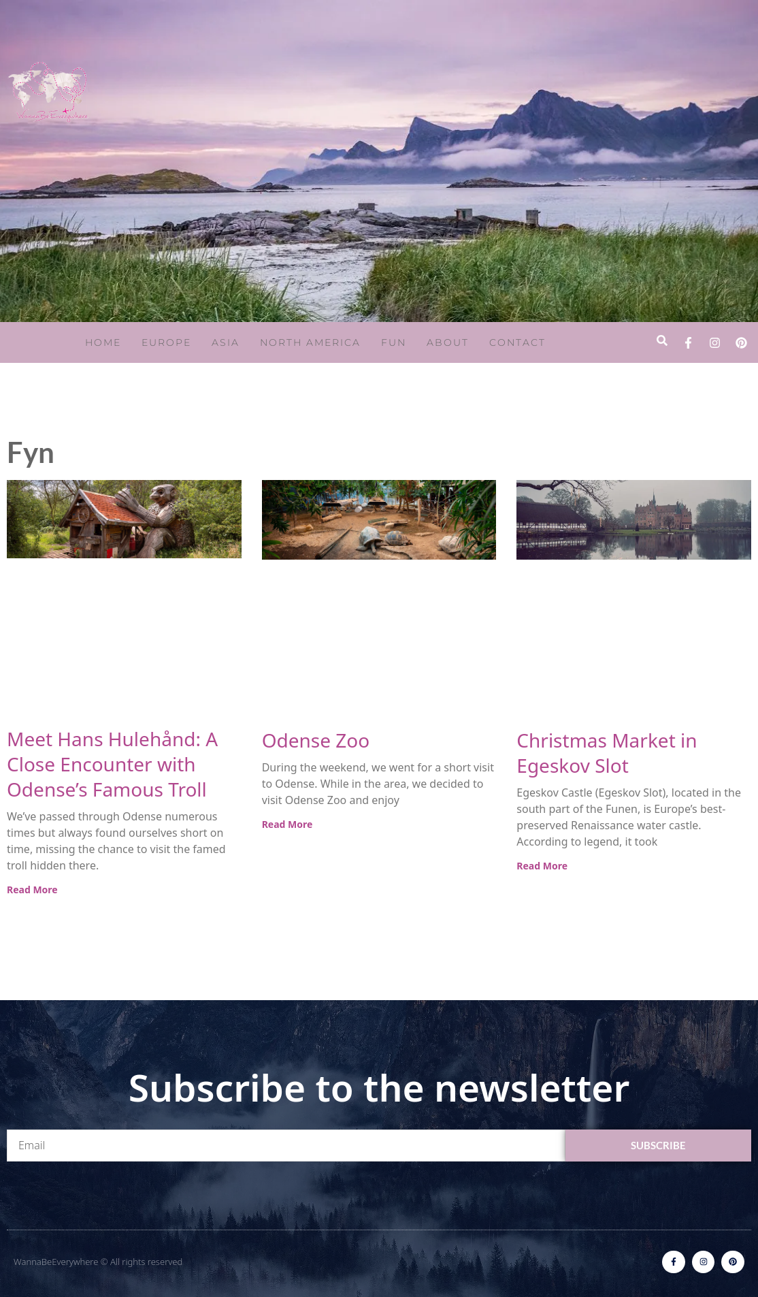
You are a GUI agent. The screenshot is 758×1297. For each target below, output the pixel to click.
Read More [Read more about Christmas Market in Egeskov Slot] (541, 865)
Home (103, 342)
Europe (166, 342)
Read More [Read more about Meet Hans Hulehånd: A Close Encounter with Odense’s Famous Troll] (32, 889)
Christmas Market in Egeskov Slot (606, 752)
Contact (517, 342)
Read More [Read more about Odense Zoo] (287, 824)
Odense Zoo (316, 740)
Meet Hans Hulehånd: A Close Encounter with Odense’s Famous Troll (112, 764)
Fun (393, 342)
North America (310, 342)
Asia (226, 342)
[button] (662, 341)
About (448, 342)
